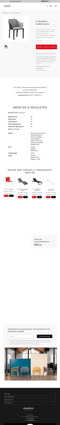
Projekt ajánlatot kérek (46, 47)
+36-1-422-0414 (31, 418)
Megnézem (38, 245)
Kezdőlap (5, 13)
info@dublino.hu (31, 420)
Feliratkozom (44, 336)
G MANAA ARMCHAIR (14, 13)
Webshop (45, 1)
